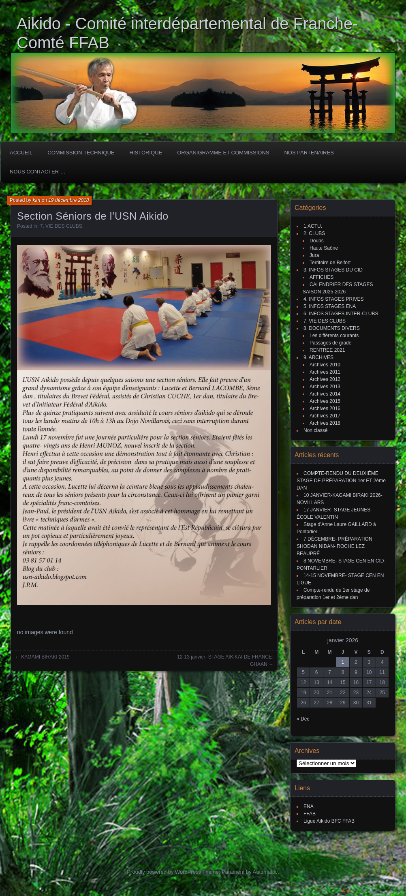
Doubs (317, 241)
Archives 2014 (325, 394)
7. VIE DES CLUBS (61, 226)
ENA (308, 806)
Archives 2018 (325, 423)
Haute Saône (324, 248)
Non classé (315, 430)
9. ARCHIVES (318, 357)
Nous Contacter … (38, 172)
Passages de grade (330, 343)
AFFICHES (321, 277)
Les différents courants (334, 335)
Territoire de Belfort (330, 262)
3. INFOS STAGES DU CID (333, 270)
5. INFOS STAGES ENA (329, 306)
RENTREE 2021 (327, 350)
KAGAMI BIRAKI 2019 (45, 657)
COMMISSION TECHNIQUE (80, 153)
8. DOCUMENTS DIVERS (331, 328)
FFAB (309, 814)
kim (37, 200)
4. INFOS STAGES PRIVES (333, 299)
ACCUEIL (21, 153)
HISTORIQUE (146, 153)
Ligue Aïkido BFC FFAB (329, 821)
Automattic (265, 872)
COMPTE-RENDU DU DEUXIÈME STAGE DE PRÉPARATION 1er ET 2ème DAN (341, 480)
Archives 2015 (325, 401)
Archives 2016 (325, 408)
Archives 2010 (325, 365)
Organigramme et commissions (223, 153)
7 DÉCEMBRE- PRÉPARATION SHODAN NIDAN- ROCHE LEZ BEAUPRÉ (334, 546)
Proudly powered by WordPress (164, 872)
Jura (314, 255)
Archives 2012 (325, 379)
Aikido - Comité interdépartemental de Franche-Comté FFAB (187, 33)
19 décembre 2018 (68, 200)
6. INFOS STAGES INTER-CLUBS (340, 313)
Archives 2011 (325, 372)
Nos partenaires (308, 153)
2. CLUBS (314, 233)
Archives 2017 (325, 416)
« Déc (303, 719)
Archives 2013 (325, 386)
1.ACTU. (312, 226)
